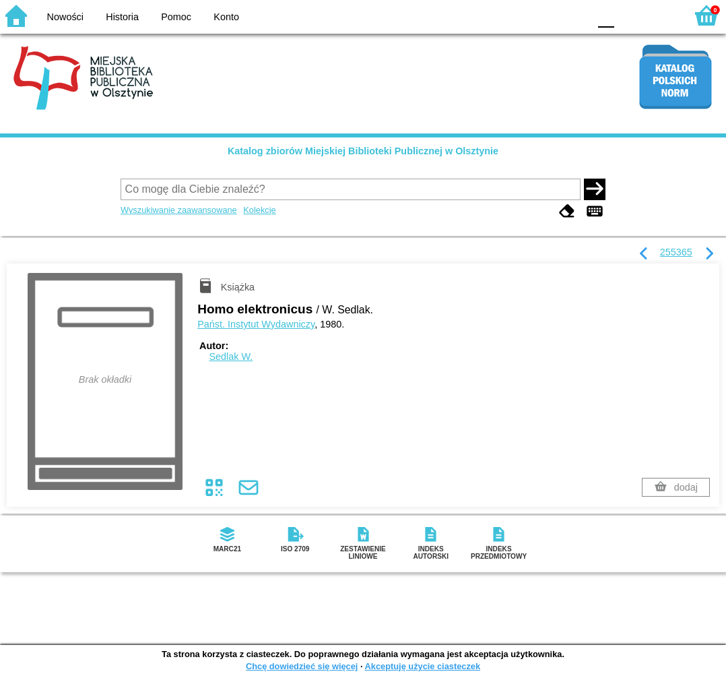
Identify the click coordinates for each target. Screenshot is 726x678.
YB (547, 15)
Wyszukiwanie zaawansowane (179, 210)
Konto (226, 16)
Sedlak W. (231, 356)
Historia (122, 16)
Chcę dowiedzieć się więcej (302, 666)
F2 (660, 15)
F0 (605, 15)
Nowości (65, 16)
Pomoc (176, 16)
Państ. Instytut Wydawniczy (256, 324)
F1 (629, 15)
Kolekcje (259, 210)
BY (575, 15)
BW (520, 15)
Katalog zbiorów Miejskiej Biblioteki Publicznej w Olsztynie (363, 151)
